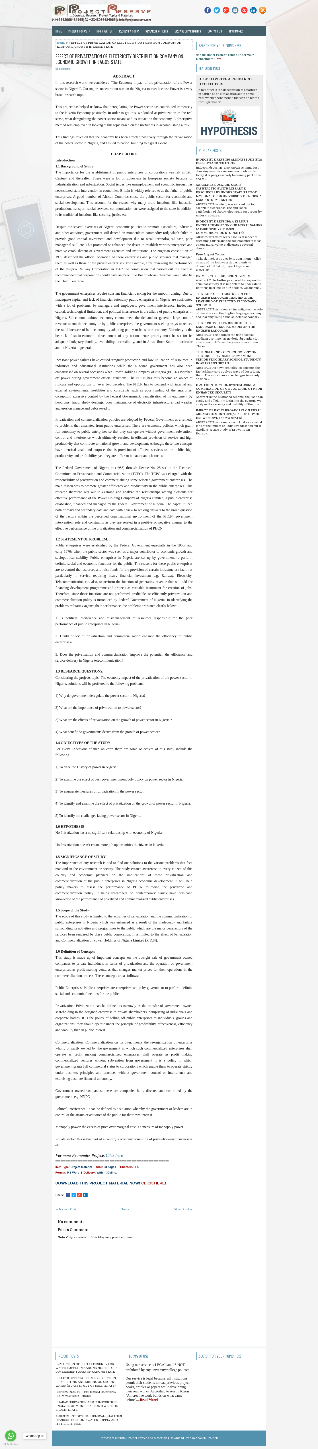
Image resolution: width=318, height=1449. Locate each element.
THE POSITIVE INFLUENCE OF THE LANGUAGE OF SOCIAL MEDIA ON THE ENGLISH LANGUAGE (225, 326)
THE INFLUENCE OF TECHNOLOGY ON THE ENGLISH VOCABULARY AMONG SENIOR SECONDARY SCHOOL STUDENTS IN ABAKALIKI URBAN (228, 358)
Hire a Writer (104, 31)
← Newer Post (65, 1209)
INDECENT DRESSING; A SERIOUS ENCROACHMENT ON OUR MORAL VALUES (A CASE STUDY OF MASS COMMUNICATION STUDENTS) (229, 227)
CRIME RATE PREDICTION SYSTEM (223, 276)
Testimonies (236, 31)
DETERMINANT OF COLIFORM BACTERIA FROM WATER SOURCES (85, 1394)
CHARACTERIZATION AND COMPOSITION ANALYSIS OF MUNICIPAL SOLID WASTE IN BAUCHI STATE (87, 1405)
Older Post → (183, 1209)
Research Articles (157, 31)
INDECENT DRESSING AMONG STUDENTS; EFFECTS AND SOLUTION (229, 161)
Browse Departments (188, 31)
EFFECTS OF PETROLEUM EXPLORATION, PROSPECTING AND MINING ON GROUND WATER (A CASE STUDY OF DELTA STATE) (86, 1381)
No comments (63, 68)
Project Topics (80, 29)
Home (58, 31)
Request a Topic (129, 31)
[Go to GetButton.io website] (11, 1444)
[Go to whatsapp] (10, 1435)
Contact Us (215, 31)
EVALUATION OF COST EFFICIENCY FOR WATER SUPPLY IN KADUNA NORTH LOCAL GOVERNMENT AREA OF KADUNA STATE (87, 1367)
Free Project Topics (210, 254)
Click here (114, 1155)
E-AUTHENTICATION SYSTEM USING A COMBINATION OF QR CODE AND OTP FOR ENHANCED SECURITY (229, 388)
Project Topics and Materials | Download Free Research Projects (172, 1438)
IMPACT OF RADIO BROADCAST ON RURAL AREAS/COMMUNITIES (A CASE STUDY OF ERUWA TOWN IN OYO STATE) (228, 414)
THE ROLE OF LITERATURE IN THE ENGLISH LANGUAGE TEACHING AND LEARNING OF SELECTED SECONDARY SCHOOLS (226, 299)
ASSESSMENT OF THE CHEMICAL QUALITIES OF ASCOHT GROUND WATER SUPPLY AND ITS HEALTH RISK (88, 1419)
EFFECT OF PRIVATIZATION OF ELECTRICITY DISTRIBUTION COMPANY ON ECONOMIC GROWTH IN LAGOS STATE (119, 58)
